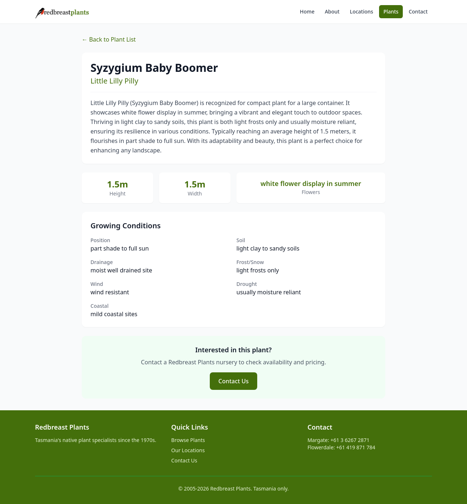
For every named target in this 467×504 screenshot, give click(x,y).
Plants (390, 11)
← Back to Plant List (109, 39)
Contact (418, 11)
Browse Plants (188, 440)
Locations (361, 11)
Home (307, 11)
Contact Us (234, 381)
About (332, 11)
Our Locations (188, 450)
